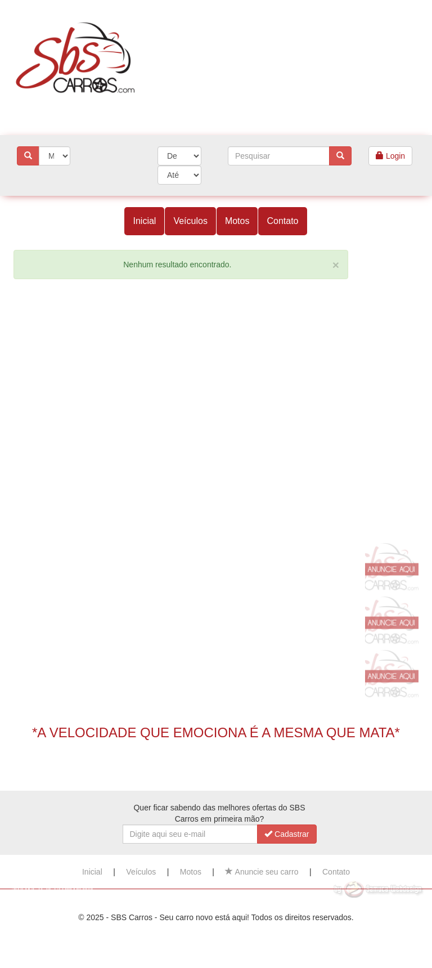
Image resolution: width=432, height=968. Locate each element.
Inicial (144, 221)
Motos (237, 221)
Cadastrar (286, 834)
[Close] (335, 265)
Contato (282, 221)
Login (390, 155)
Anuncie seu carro (261, 871)
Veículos (190, 221)
